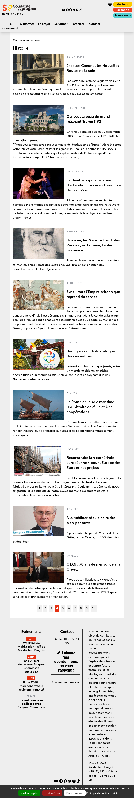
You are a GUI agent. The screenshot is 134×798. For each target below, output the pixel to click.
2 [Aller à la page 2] (45, 608)
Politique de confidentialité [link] (101, 793)
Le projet (44, 24)
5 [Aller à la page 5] (63, 608)
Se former (60, 24)
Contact (94, 24)
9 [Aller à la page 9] (87, 608)
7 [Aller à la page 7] (75, 608)
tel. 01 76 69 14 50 (12, 13)
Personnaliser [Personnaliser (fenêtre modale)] (75, 793)
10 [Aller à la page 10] (93, 608)
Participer (77, 24)
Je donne (123, 10)
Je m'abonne (122, 15)
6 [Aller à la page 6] (69, 608)
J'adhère (122, 4)
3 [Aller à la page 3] (51, 608)
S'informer (27, 24)
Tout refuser (52, 793)
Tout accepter (29, 793)
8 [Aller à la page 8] (81, 608)
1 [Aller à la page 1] (39, 608)
